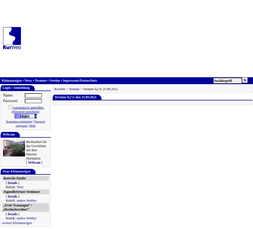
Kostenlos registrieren (19, 121)
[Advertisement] (138, 38)
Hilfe (32, 125)
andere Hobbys (26, 201)
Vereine (54, 80)
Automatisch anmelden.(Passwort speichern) (28, 110)
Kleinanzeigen (12, 80)
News (28, 80)
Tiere (20, 187)
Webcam (34, 162)
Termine (41, 80)
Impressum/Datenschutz (80, 80)
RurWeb (59, 89)
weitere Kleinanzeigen (17, 223)
